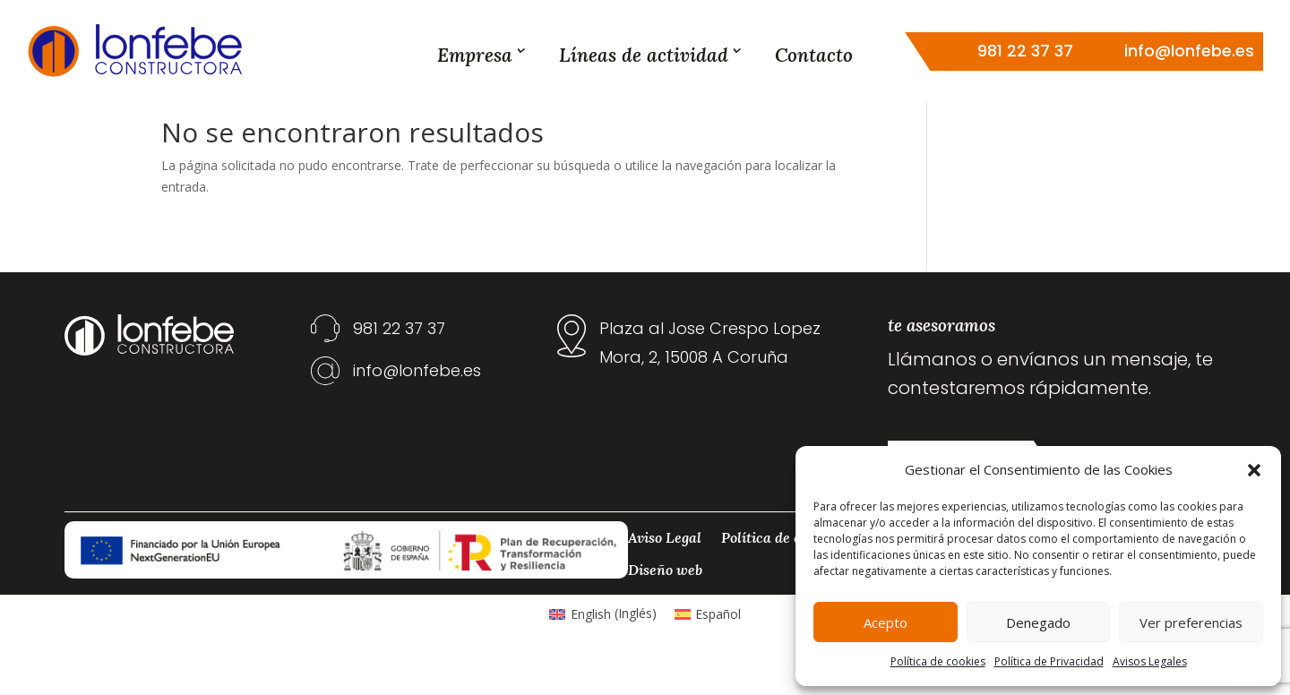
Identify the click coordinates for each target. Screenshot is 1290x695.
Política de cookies (937, 661)
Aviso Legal (664, 572)
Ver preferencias (1191, 622)
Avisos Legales (1150, 661)
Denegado (1038, 622)
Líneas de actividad (643, 55)
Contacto (814, 55)
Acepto (885, 622)
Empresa (474, 55)
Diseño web (665, 604)
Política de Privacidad (1049, 661)
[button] (1254, 470)
